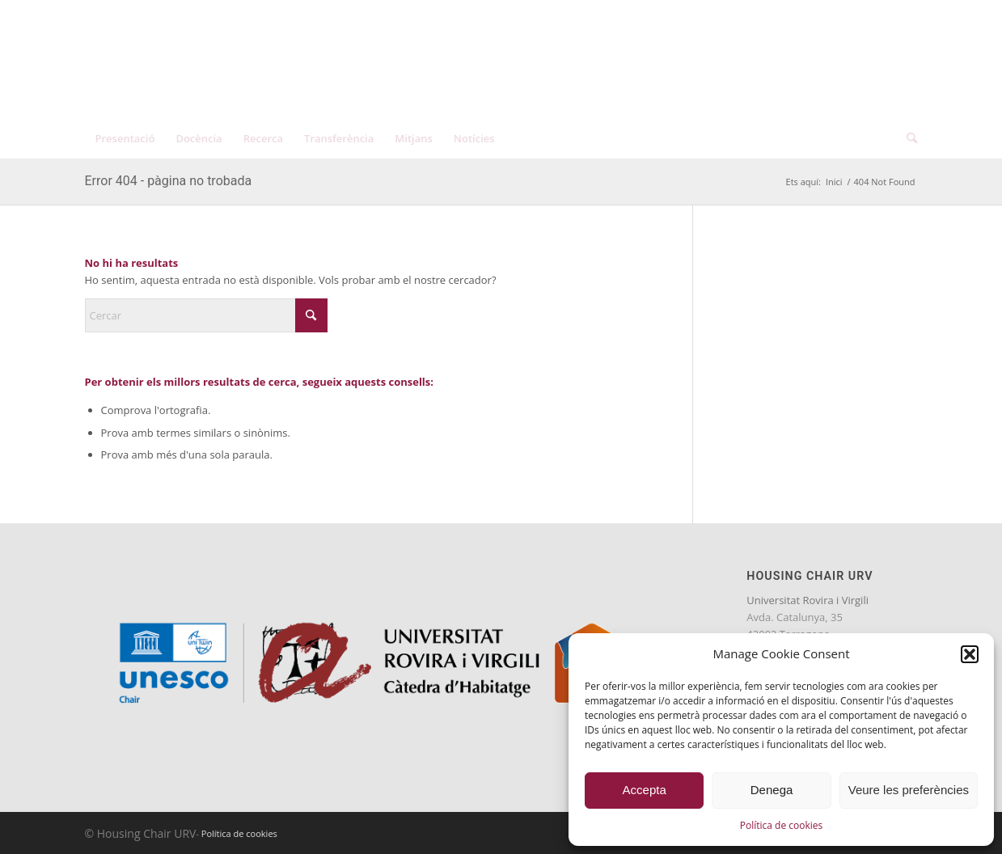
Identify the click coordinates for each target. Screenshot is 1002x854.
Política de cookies (781, 825)
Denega (771, 790)
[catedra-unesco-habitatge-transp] (259, 70)
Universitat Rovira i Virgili (807, 600)
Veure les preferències (908, 790)
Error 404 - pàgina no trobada (168, 180)
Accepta (644, 790)
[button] (970, 654)
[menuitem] (851, 15)
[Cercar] (906, 138)
